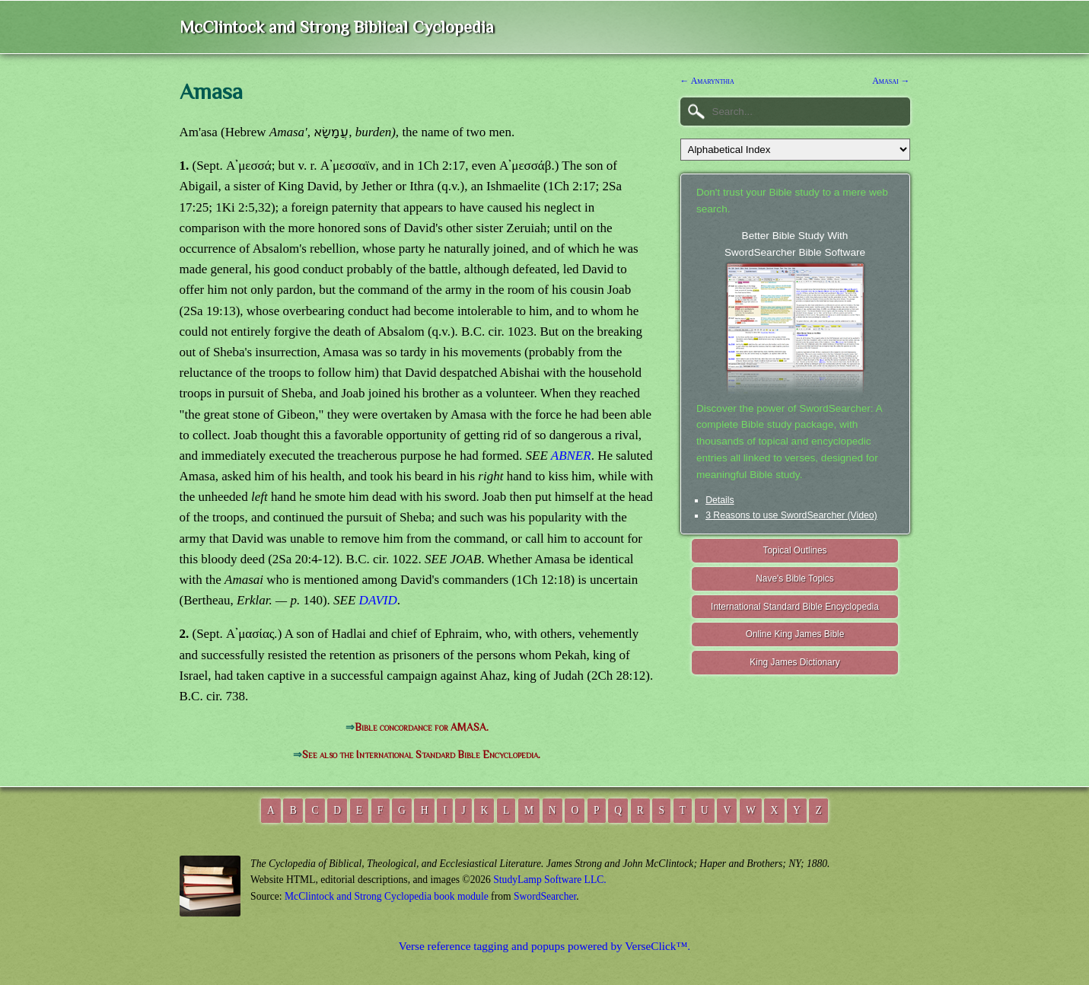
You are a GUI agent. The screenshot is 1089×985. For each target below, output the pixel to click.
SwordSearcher (545, 896)
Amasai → (890, 80)
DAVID (378, 600)
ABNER (571, 455)
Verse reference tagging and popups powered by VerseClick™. (544, 945)
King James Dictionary (794, 662)
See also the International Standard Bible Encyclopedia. (421, 754)
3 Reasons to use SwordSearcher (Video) (791, 515)
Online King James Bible (795, 634)
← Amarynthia (707, 80)
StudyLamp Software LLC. (549, 879)
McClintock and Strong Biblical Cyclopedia (337, 27)
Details (719, 500)
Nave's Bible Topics (795, 578)
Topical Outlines (795, 550)
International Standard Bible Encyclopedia (795, 606)
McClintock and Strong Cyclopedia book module (387, 896)
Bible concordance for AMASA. (422, 727)
